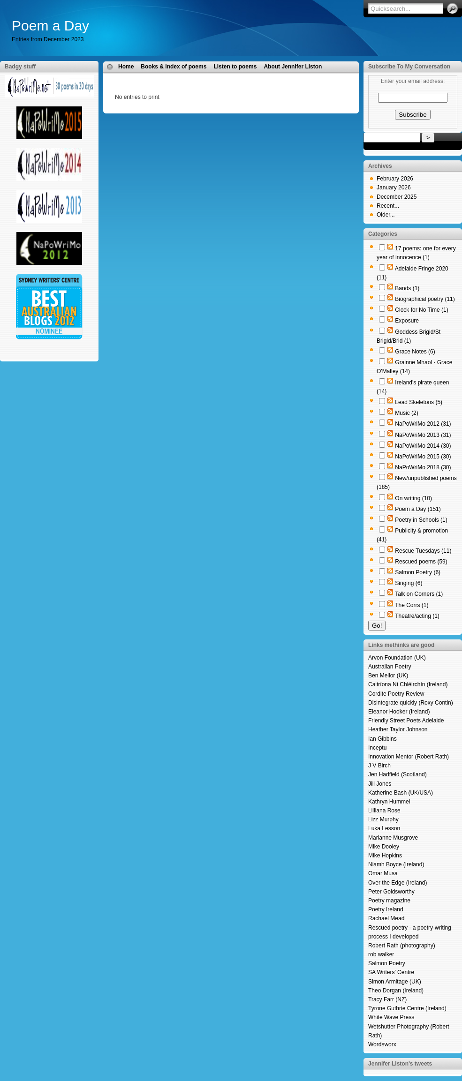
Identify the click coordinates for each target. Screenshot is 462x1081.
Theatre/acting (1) (417, 616)
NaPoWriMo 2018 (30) (423, 467)
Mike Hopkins (385, 855)
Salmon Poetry (386, 963)
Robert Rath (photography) (401, 945)
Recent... (388, 206)
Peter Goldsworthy (391, 891)
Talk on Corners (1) (419, 594)
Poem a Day (50, 25)
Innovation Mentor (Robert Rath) (408, 756)
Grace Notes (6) (415, 351)
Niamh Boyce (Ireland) (396, 864)
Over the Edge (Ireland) (397, 882)
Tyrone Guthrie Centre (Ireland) (407, 1008)
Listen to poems (235, 66)
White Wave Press (391, 1017)
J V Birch (379, 765)
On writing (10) (413, 498)
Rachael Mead (386, 918)
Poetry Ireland (385, 909)
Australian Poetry (389, 666)
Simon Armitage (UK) (394, 981)
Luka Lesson (384, 828)
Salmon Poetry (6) (417, 572)
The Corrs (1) (411, 605)
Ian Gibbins (382, 739)
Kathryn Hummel (389, 801)
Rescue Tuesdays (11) (423, 551)
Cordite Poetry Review (396, 694)
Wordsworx (382, 1044)
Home (126, 66)
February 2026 (395, 178)
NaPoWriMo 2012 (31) (423, 423)
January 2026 (394, 187)
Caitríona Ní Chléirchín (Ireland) (407, 684)
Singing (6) (408, 583)
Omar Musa (383, 873)
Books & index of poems (173, 66)
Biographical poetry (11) (424, 299)
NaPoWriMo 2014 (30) (423, 446)
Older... (386, 214)
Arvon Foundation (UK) (397, 657)
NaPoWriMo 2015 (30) (423, 456)
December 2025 (397, 197)
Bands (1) (407, 288)
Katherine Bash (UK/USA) (400, 792)
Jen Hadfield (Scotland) (397, 774)
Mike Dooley (383, 846)
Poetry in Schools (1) (421, 520)
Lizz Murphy (383, 819)
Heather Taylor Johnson (398, 729)
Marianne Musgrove (393, 837)
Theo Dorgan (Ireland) (396, 990)
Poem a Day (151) (417, 509)
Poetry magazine (389, 900)
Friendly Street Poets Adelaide (406, 720)
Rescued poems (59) (421, 561)
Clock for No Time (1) (421, 310)
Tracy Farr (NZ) (387, 999)
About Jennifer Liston (293, 66)
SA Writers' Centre (391, 972)
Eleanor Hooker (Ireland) (399, 711)
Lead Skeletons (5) (418, 402)
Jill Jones (379, 784)
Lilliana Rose (384, 810)
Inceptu (377, 747)
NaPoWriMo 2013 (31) (423, 435)
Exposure (407, 320)
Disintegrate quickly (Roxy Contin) (410, 702)
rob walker (381, 954)
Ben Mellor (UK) (388, 675)
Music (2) (406, 413)
